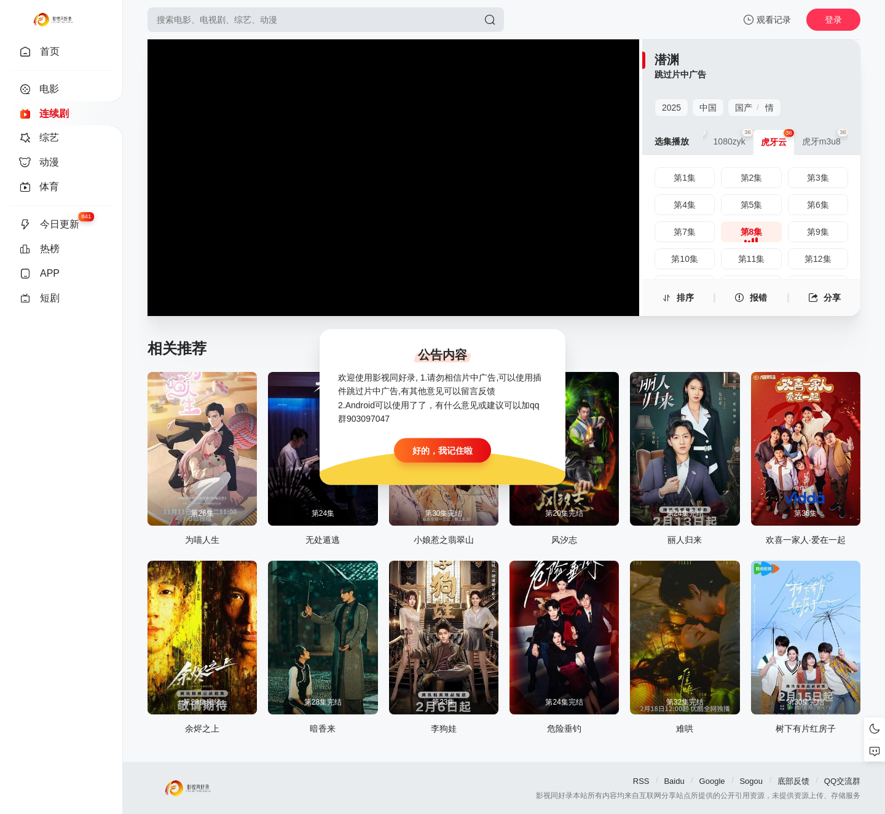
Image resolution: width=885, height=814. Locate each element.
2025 (671, 108)
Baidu (674, 781)
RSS (641, 781)
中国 (708, 108)
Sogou (751, 781)
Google (712, 781)
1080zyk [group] (733, 137)
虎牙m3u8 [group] (825, 137)
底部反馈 (793, 781)
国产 (743, 108)
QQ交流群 (842, 781)
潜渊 (667, 59)
